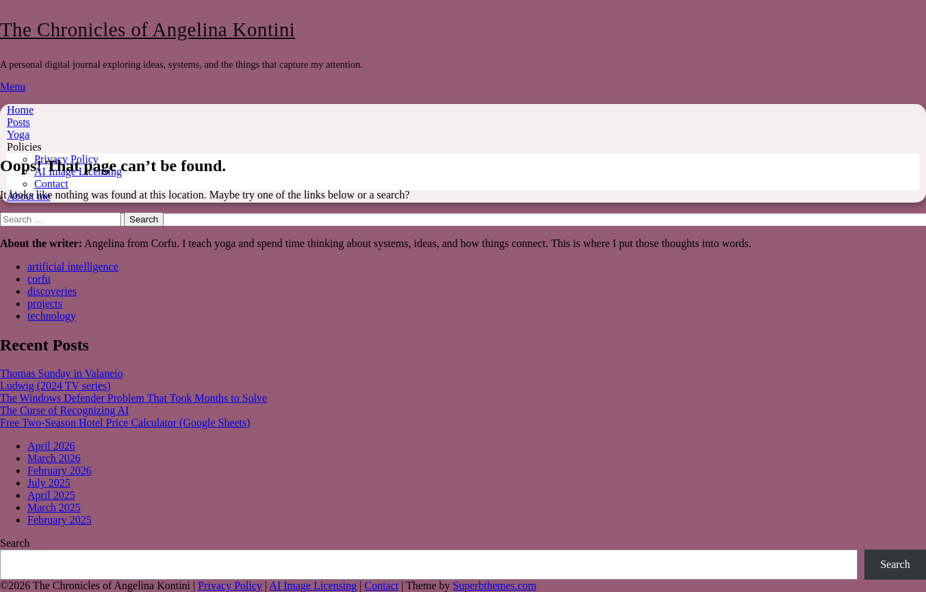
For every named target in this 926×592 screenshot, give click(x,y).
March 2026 (54, 458)
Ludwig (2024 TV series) (55, 385)
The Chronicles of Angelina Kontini (147, 29)
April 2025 (51, 495)
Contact (51, 184)
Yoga (18, 134)
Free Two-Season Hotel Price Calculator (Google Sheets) (125, 422)
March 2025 (54, 507)
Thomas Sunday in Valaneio (61, 373)
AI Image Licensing (313, 585)
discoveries (52, 291)
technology (51, 316)
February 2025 (59, 520)
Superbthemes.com (495, 585)
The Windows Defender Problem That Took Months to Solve (133, 398)
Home (20, 110)
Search (15, 543)
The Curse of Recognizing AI (64, 410)
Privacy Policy (230, 585)
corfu (39, 279)
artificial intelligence (72, 266)
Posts (18, 122)
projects (44, 303)
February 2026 (59, 470)
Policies (24, 147)
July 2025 (48, 483)
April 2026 (51, 446)
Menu (12, 86)
